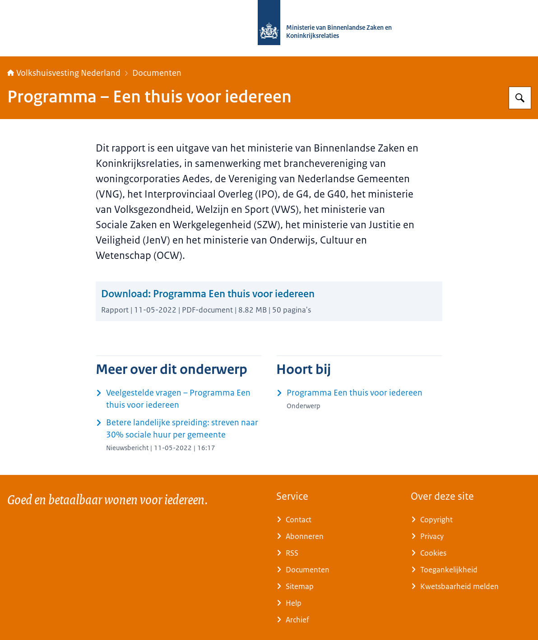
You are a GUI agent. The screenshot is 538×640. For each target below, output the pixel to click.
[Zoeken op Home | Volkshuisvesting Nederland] (520, 98)
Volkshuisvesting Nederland (64, 73)
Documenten (156, 73)
